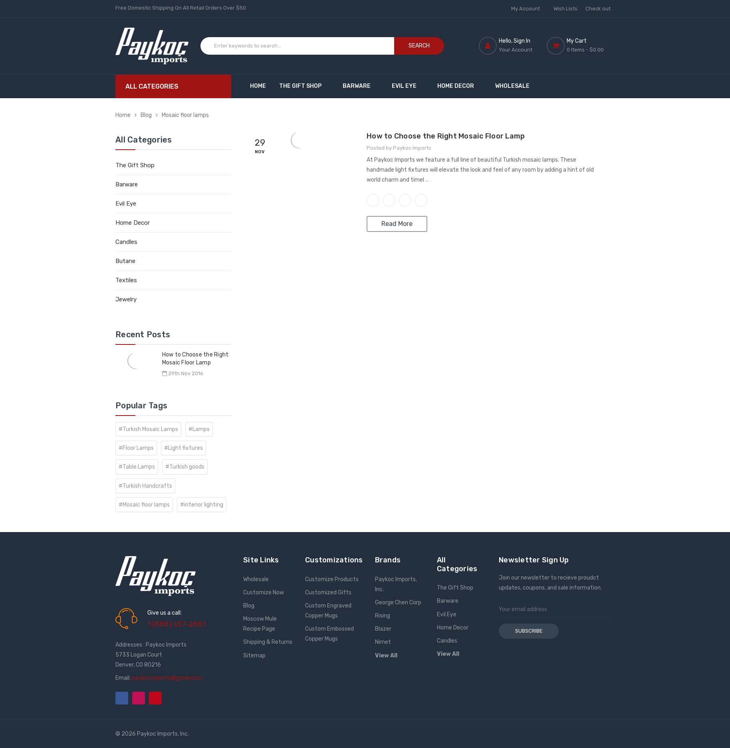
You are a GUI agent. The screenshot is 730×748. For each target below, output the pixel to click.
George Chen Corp (398, 602)
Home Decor (459, 86)
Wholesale (512, 86)
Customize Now (263, 592)
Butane (125, 261)
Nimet (383, 642)
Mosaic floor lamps (185, 115)
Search (419, 45)
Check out (598, 9)
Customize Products (332, 579)
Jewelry (126, 299)
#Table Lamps (137, 466)
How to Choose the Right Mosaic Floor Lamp (446, 136)
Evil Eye (408, 86)
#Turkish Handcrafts (145, 486)
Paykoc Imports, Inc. (396, 584)
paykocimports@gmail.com (167, 678)
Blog (146, 115)
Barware (360, 86)
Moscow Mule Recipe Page (260, 623)
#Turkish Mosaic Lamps (148, 429)
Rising (382, 615)
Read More (397, 224)
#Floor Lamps (136, 448)
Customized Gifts (328, 592)
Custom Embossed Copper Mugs (329, 633)
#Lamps (199, 429)
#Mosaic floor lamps (144, 504)
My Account (528, 9)
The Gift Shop (304, 86)
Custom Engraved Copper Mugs (328, 610)
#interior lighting (201, 504)
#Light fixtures (183, 448)
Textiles (126, 280)
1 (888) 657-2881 (176, 624)
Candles (126, 241)
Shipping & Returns (267, 642)
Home (258, 86)
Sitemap (254, 655)
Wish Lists (565, 9)
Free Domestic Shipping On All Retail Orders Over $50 (180, 8)
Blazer (383, 628)
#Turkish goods (184, 466)
